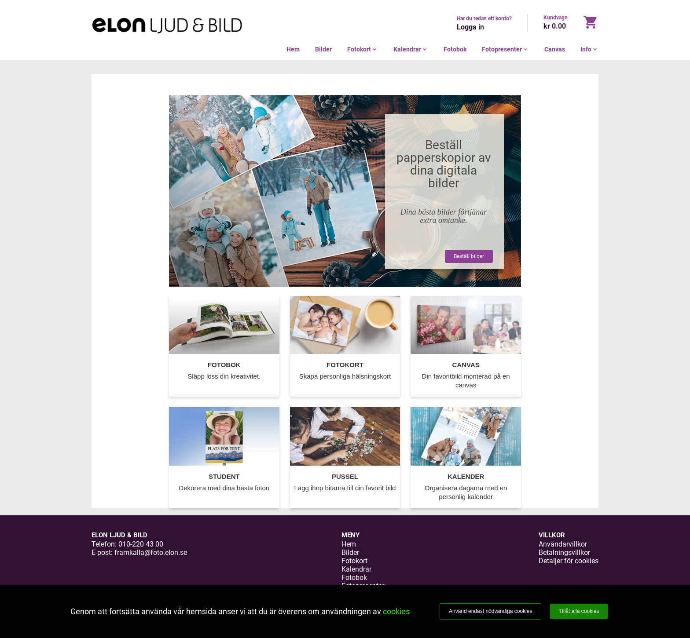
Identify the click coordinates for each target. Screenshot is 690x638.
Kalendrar (410, 49)
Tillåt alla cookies (579, 611)
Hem (293, 49)
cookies (396, 611)
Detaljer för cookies (568, 561)
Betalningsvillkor (564, 552)
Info (589, 49)
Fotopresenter (505, 49)
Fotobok (455, 49)
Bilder (323, 49)
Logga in (470, 27)
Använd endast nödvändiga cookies (490, 611)
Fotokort (362, 49)
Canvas (554, 49)
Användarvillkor (563, 544)
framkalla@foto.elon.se (150, 552)
